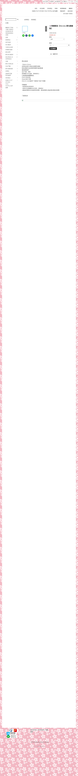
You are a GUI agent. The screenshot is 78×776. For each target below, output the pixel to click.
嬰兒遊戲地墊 (9, 68)
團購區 (71, 8)
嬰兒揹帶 (7, 52)
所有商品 (49, 8)
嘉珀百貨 (70, 11)
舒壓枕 (7, 71)
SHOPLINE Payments (41, 746)
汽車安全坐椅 (9, 47)
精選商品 (7, 40)
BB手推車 (8, 42)
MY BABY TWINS (67, 13)
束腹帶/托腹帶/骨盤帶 (8, 74)
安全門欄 (7, 66)
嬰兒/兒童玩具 (9, 64)
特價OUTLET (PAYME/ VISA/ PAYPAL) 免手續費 (45, 11)
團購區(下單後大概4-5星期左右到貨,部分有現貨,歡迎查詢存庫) (9, 31)
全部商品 (26, 19)
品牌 (6, 37)
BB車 (56, 8)
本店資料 (42, 8)
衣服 (6, 61)
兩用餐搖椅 (63, 8)
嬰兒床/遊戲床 (9, 54)
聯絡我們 (62, 11)
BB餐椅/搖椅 (8, 49)
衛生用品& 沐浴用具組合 (9, 58)
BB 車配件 (8, 45)
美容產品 (7, 78)
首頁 (36, 8)
